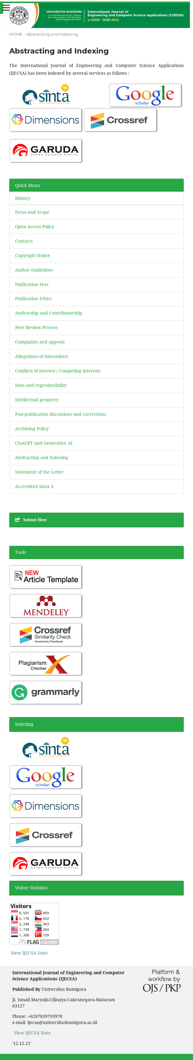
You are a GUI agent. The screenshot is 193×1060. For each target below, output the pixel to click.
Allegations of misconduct (41, 356)
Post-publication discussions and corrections (60, 414)
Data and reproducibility (41, 385)
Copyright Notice (32, 255)
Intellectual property (37, 400)
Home (16, 34)
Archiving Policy (32, 428)
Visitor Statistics (31, 888)
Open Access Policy (34, 226)
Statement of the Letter (39, 472)
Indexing (24, 724)
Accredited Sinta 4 (34, 486)
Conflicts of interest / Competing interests (58, 371)
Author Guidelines (34, 270)
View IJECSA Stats (29, 953)
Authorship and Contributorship (48, 313)
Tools (20, 552)
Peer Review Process (36, 327)
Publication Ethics (33, 298)
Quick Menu (27, 185)
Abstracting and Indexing (41, 457)
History (22, 198)
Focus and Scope (32, 212)
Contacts (24, 241)
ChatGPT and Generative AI (43, 443)
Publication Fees (31, 284)
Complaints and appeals (40, 342)
